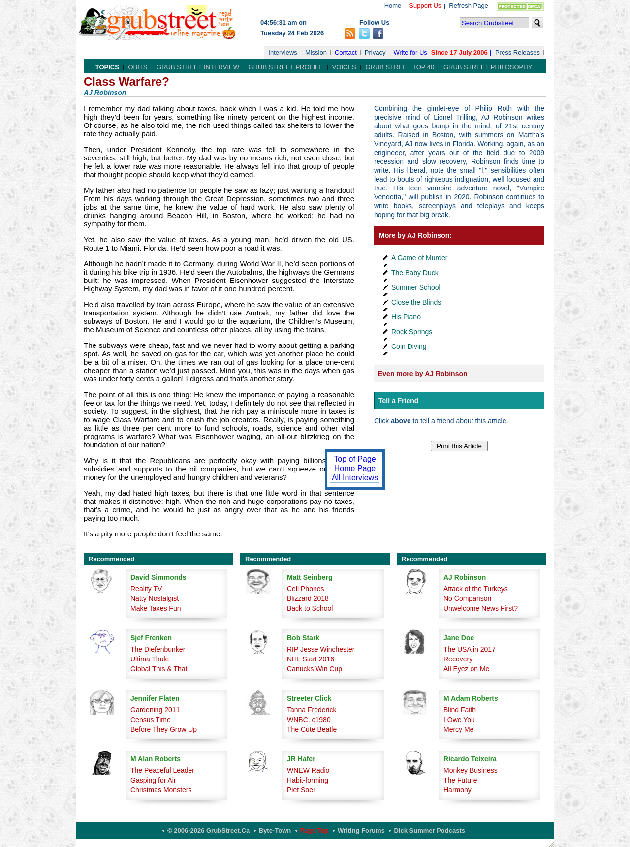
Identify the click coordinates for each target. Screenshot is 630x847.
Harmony (457, 790)
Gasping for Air (153, 780)
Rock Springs (411, 332)
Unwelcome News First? (480, 608)
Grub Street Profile (286, 67)
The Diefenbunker (157, 649)
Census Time (150, 719)
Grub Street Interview (198, 67)
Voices (344, 67)
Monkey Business (470, 770)
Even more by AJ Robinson (423, 373)
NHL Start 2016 (310, 659)
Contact (346, 52)
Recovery (457, 659)
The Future (460, 780)
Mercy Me (458, 729)
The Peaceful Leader (162, 770)
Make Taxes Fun (155, 608)
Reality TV (146, 589)
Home (393, 5)
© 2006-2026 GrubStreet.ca (208, 830)
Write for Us (410, 52)
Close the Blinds (416, 302)
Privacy (375, 52)
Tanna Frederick (311, 710)
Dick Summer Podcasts (429, 830)
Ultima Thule (149, 659)
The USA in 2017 (469, 649)
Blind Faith (459, 710)
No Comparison (467, 598)
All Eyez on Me (466, 669)
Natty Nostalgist (154, 598)
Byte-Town (275, 830)
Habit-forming (307, 780)
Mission (316, 52)
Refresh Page (468, 5)
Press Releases (517, 52)
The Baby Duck (415, 273)
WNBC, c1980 (309, 719)
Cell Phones (305, 589)
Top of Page (355, 459)
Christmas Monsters (160, 790)
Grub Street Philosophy (487, 67)
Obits (137, 67)
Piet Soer (301, 790)
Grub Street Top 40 (399, 67)
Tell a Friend (398, 401)
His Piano (406, 317)
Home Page (355, 468)
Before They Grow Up (163, 729)
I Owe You (459, 719)
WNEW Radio (308, 770)
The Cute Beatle (312, 729)
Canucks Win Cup (314, 669)
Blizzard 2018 (308, 598)
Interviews (282, 52)
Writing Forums (361, 830)
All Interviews (355, 477)
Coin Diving (409, 346)
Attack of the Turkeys (475, 589)
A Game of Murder (419, 258)
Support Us (425, 5)
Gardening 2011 (155, 710)
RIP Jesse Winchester (320, 649)
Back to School (310, 608)
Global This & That (158, 669)
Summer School (416, 287)
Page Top (314, 830)
